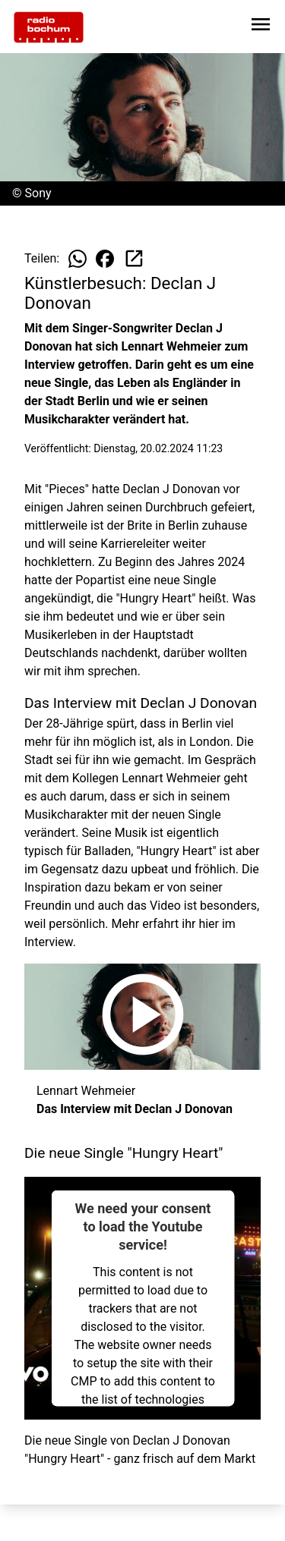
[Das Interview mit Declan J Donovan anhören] (142, 1017)
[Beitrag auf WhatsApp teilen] (77, 259)
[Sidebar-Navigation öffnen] (261, 27)
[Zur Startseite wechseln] (48, 27)
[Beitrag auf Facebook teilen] (105, 259)
